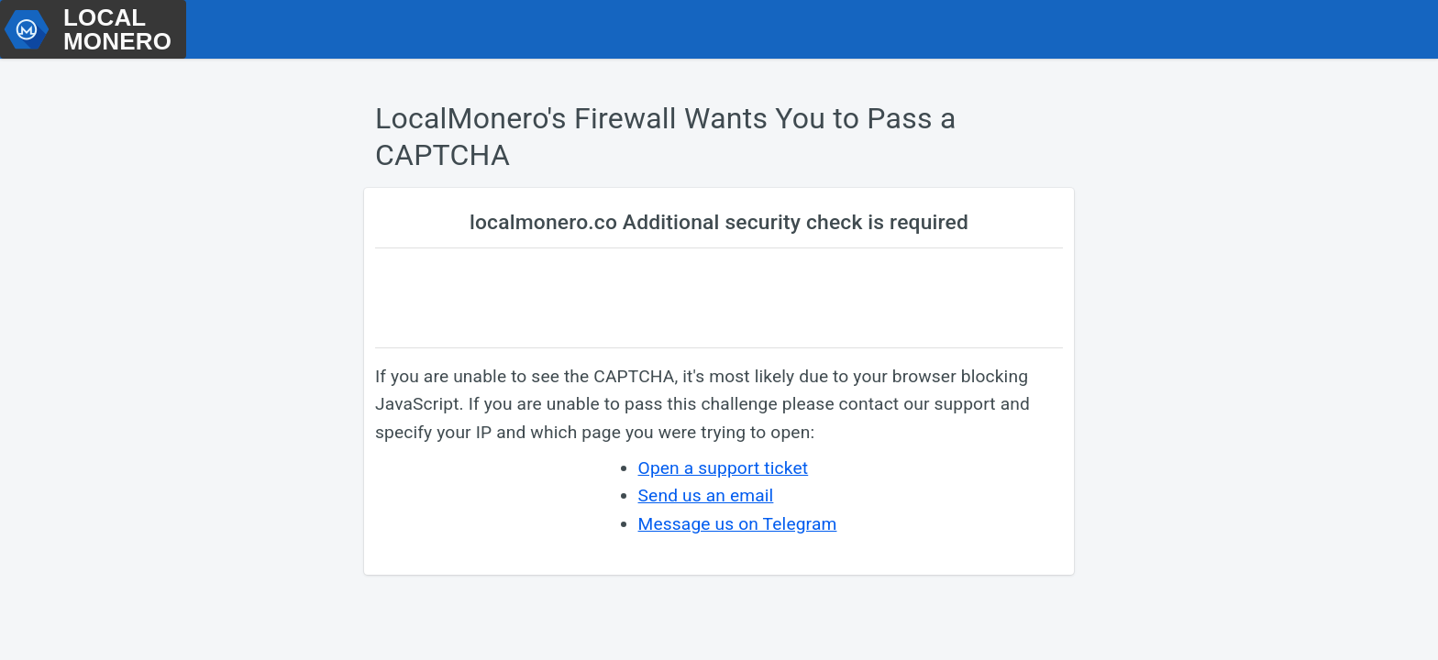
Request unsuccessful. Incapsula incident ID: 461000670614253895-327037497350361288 (719, 330)
